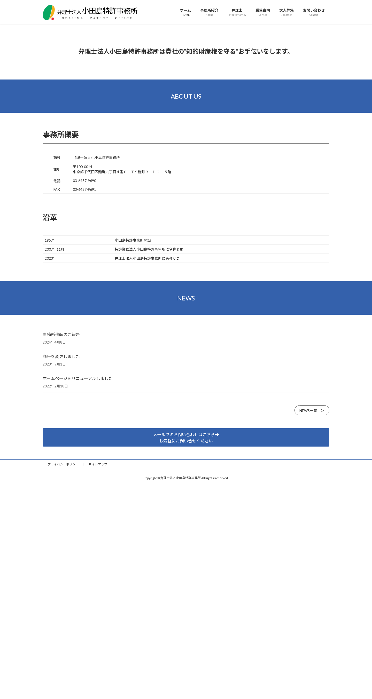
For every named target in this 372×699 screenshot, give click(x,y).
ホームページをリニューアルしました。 (80, 522)
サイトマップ (98, 608)
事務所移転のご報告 (61, 478)
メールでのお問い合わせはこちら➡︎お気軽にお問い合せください (186, 581)
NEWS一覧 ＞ (311, 554)
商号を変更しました (61, 500)
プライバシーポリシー (63, 608)
